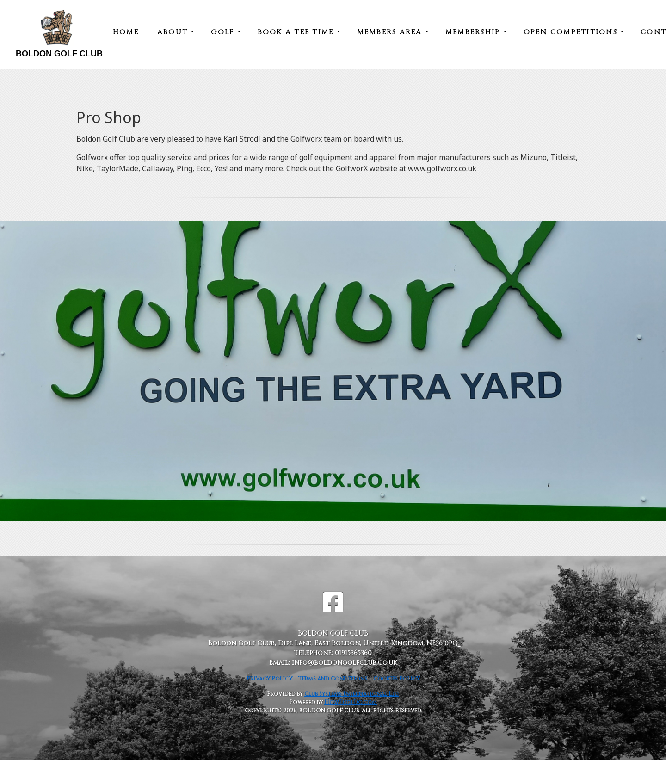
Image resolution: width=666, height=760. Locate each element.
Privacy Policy (269, 678)
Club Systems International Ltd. (351, 694)
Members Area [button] (391, 32)
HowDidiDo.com (350, 702)
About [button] (174, 32)
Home (126, 32)
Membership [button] (474, 32)
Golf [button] (224, 32)
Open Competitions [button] (572, 32)
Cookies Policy (396, 678)
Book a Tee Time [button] (297, 32)
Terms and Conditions (332, 678)
